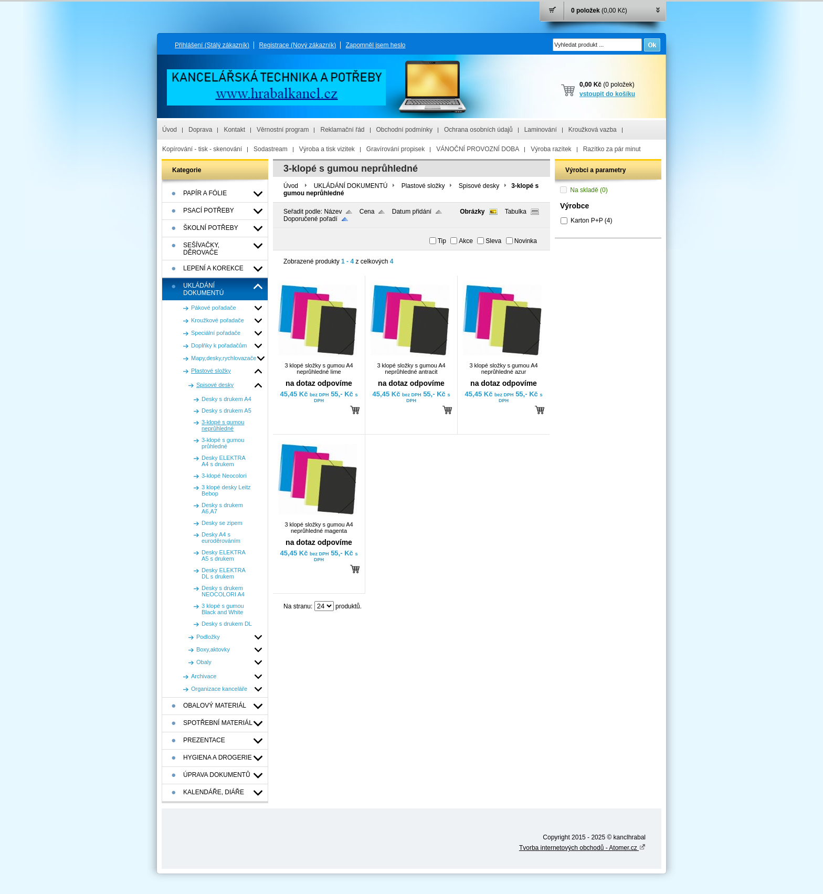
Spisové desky (479, 186)
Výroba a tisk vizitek (327, 149)
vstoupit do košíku (607, 94)
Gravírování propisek (395, 149)
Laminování (540, 129)
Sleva (493, 241)
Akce (466, 241)
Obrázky (472, 211)
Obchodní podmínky (404, 129)
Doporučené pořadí (310, 219)
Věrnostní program (283, 129)
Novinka (525, 241)
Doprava (200, 129)
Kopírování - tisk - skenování (202, 149)
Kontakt (234, 129)
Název (333, 211)
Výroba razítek (551, 149)
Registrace (297, 45)
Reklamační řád (342, 129)
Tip (442, 241)
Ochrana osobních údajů (478, 129)
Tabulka (515, 211)
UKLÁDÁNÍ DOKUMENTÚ (351, 186)
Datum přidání (411, 211)
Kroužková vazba (592, 129)
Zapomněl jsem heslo (375, 45)
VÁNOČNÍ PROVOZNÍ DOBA (477, 149)
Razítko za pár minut (612, 149)
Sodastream (271, 149)
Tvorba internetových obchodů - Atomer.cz (582, 847)
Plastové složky (423, 186)
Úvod (169, 129)
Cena (367, 211)
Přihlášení (212, 45)
